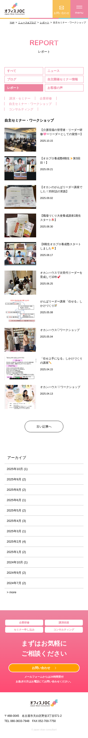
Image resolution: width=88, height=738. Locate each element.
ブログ (11, 79)
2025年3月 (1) (16, 531)
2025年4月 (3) (16, 521)
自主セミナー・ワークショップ (30, 104)
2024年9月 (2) (16, 572)
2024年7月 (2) (16, 583)
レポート (44, 22)
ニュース (53, 71)
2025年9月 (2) (16, 479)
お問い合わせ (41, 668)
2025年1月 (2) (16, 552)
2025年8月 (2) (16, 489)
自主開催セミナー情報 (62, 79)
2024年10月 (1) (17, 562)
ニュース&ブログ (27, 22)
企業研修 (46, 98)
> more (11, 592)
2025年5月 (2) (16, 510)
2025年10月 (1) (17, 469)
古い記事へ (44, 426)
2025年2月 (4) (16, 541)
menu (79, 10)
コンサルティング (21, 109)
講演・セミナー (20, 98)
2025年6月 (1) (16, 500)
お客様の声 (55, 88)
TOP (12, 22)
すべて (11, 71)
